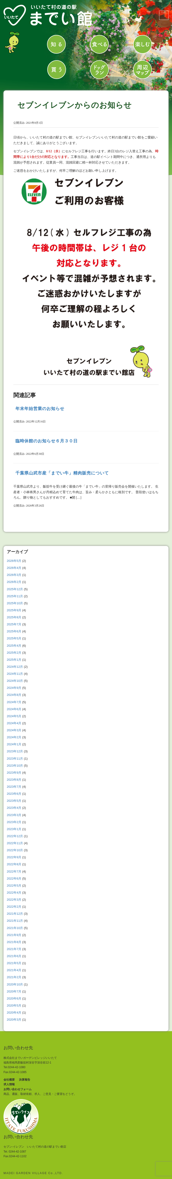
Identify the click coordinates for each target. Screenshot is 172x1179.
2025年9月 (14, 610)
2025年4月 (14, 645)
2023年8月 (14, 779)
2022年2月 (14, 906)
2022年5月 (14, 885)
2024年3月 (14, 730)
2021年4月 (14, 970)
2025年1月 (14, 659)
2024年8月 (14, 695)
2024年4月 (14, 723)
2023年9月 (14, 772)
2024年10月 (15, 681)
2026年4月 (14, 568)
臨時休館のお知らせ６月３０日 (46, 441)
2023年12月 (15, 751)
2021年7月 (14, 949)
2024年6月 (14, 709)
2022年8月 (14, 864)
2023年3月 (14, 815)
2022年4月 (14, 892)
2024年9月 (14, 688)
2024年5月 (14, 716)
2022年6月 (14, 878)
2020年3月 (14, 1019)
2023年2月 (14, 822)
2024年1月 (14, 744)
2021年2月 (14, 977)
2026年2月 (14, 582)
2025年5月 (14, 638)
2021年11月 (15, 920)
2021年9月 (14, 935)
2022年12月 (15, 836)
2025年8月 (14, 617)
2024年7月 (14, 702)
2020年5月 (14, 1005)
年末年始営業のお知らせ (39, 408)
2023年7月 (14, 786)
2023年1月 (14, 829)
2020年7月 (14, 991)
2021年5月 (14, 963)
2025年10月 (15, 603)
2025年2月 (14, 652)
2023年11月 (15, 758)
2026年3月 (14, 575)
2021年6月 (14, 956)
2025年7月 (14, 624)
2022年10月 (15, 850)
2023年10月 (15, 765)
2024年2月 (14, 737)
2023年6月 (14, 793)
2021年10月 (15, 928)
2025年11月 (15, 596)
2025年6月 (14, 631)
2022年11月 (15, 843)
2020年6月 (14, 998)
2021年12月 (15, 913)
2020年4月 (14, 1012)
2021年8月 (14, 942)
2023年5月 (14, 800)
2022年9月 (14, 857)
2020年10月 (15, 984)
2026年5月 (14, 561)
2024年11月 (15, 673)
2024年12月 (15, 666)
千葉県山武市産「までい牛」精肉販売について (62, 473)
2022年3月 (14, 899)
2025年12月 (15, 589)
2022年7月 (14, 871)
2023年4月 (14, 808)
